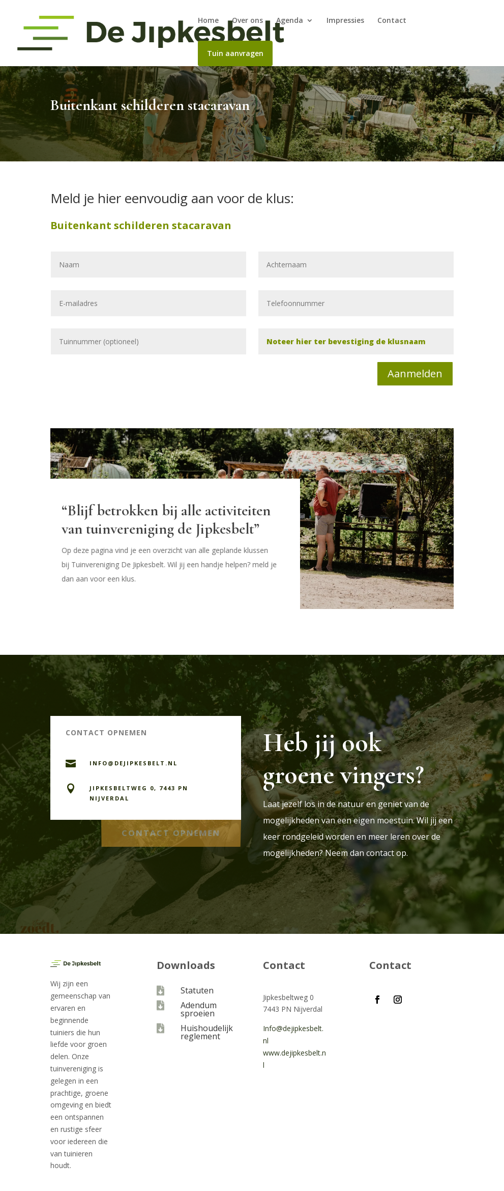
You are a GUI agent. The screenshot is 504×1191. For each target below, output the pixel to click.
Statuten (197, 990)
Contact (391, 21)
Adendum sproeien (199, 1009)
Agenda (289, 21)
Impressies (345, 21)
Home (208, 21)
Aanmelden (415, 373)
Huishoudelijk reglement (207, 1032)
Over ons (247, 21)
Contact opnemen (171, 830)
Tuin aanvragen (235, 53)
